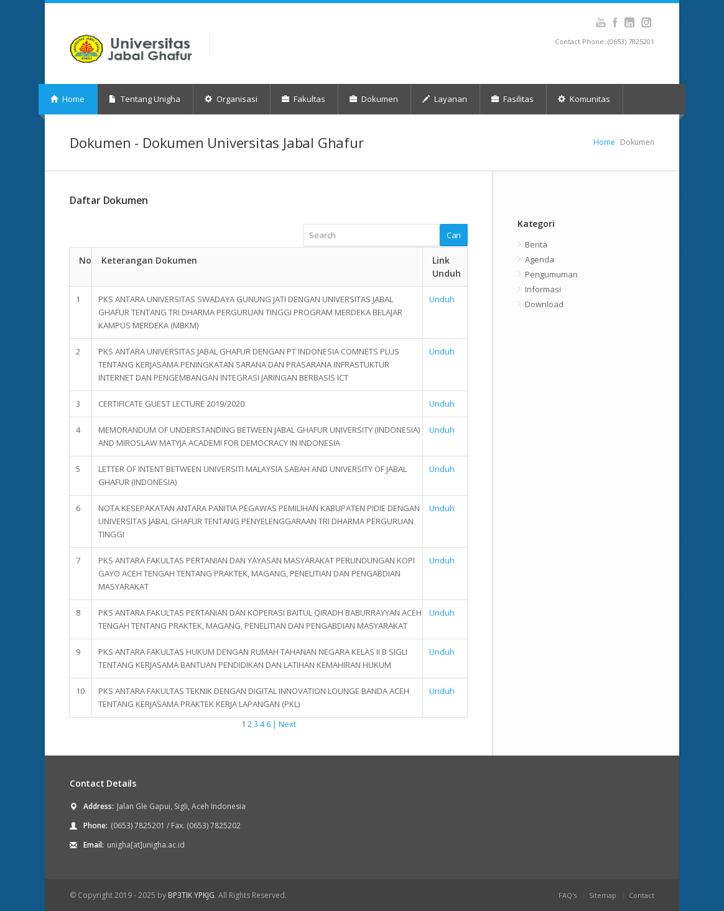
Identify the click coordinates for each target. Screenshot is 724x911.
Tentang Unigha (144, 98)
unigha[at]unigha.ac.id (146, 844)
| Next (284, 723)
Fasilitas (512, 98)
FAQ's (568, 895)
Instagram (629, 22)
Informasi (543, 289)
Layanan (444, 98)
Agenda (539, 259)
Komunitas (584, 98)
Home (67, 98)
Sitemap (602, 895)
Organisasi (231, 98)
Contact (641, 895)
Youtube (600, 22)
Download (544, 304)
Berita (536, 244)
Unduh (442, 299)
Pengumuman (551, 274)
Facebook (614, 22)
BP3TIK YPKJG (191, 895)
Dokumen (374, 98)
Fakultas (303, 98)
